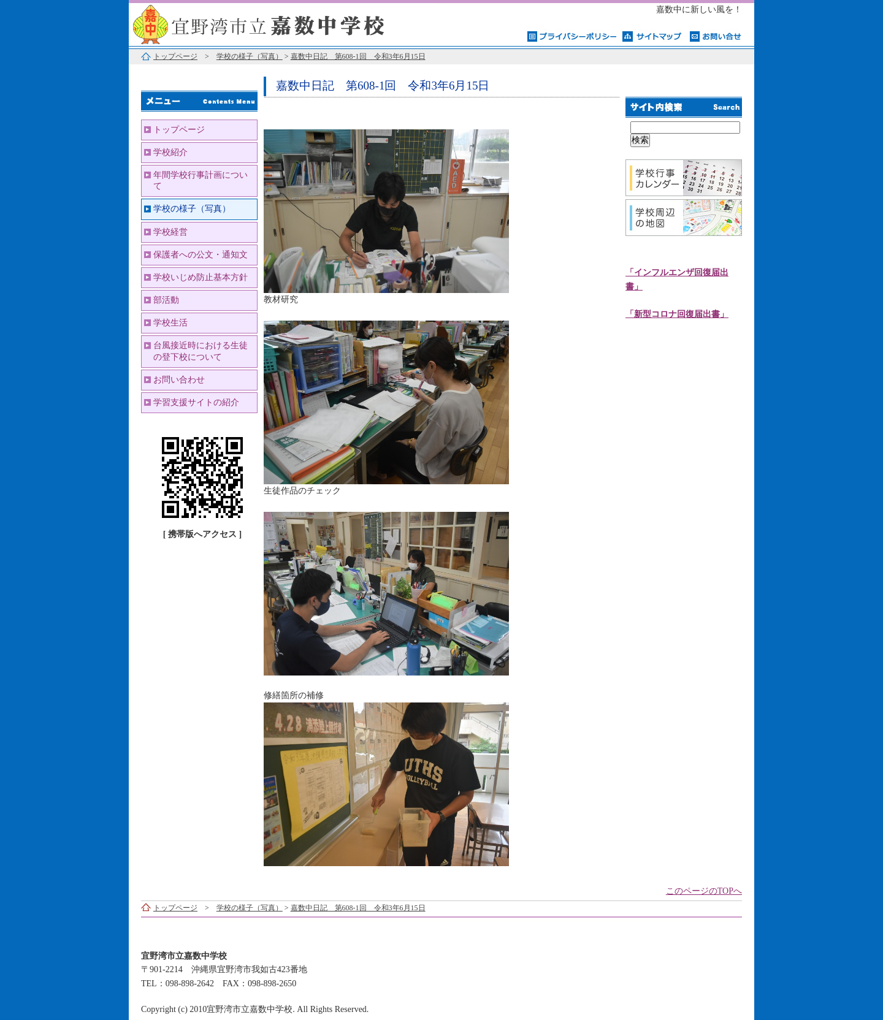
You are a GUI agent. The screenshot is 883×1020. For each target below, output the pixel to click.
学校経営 (170, 232)
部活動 (166, 300)
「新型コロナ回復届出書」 (676, 314)
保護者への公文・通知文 (200, 254)
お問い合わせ (179, 379)
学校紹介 (170, 152)
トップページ (175, 56)
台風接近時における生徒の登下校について (200, 351)
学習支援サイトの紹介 (196, 402)
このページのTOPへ (704, 891)
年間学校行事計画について (200, 180)
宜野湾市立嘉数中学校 (282, 23)
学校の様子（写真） (249, 56)
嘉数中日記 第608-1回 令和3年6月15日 (358, 56)
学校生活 (170, 322)
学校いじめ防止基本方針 (200, 277)
